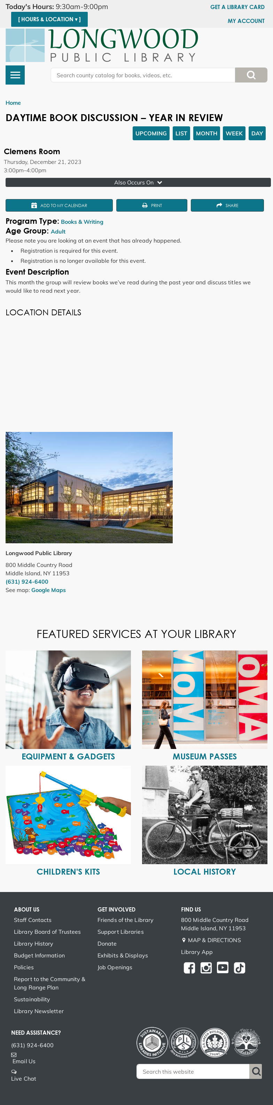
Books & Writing (82, 221)
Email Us (24, 1061)
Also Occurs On (139, 182)
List (181, 133)
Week (234, 133)
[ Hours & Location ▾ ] (49, 19)
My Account (246, 21)
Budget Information (39, 955)
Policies (24, 967)
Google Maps (48, 589)
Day (257, 133)
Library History (34, 943)
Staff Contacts (33, 919)
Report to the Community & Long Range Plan (50, 983)
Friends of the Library (126, 919)
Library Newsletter (39, 1011)
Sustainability (32, 999)
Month (206, 133)
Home (13, 102)
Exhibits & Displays (123, 955)
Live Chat (23, 1078)
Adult (58, 231)
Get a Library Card (237, 7)
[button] (64, 6)
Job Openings (115, 967)
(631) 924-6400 (27, 581)
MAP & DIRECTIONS (214, 940)
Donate (107, 943)
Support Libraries (121, 931)
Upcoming (151, 133)
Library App (197, 951)
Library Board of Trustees (47, 931)
